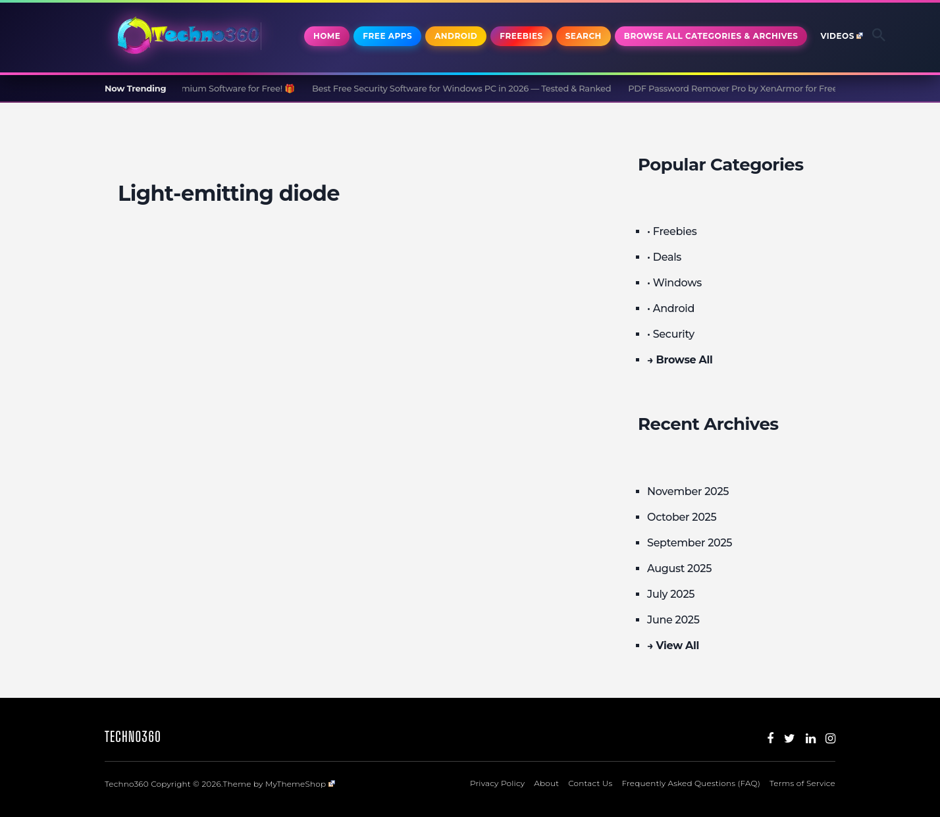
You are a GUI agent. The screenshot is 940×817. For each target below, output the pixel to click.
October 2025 (681, 517)
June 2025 (673, 620)
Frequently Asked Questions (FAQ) (690, 783)
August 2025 (679, 568)
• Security (670, 334)
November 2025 (688, 491)
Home (326, 36)
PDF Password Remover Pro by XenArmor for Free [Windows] (770, 88)
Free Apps (387, 36)
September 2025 (689, 543)
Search (583, 36)
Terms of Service (802, 783)
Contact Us (590, 783)
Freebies (521, 36)
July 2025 (670, 594)
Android (455, 36)
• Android (670, 308)
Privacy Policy (497, 783)
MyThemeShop (300, 784)
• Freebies (671, 231)
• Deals (664, 257)
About (546, 783)
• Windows (674, 283)
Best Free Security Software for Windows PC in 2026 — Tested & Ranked (475, 88)
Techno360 (133, 736)
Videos (841, 36)
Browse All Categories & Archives (711, 36)
